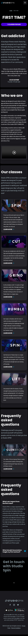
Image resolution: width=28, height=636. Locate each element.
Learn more (8, 229)
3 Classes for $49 (14, 24)
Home (10, 10)
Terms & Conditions (16, 628)
